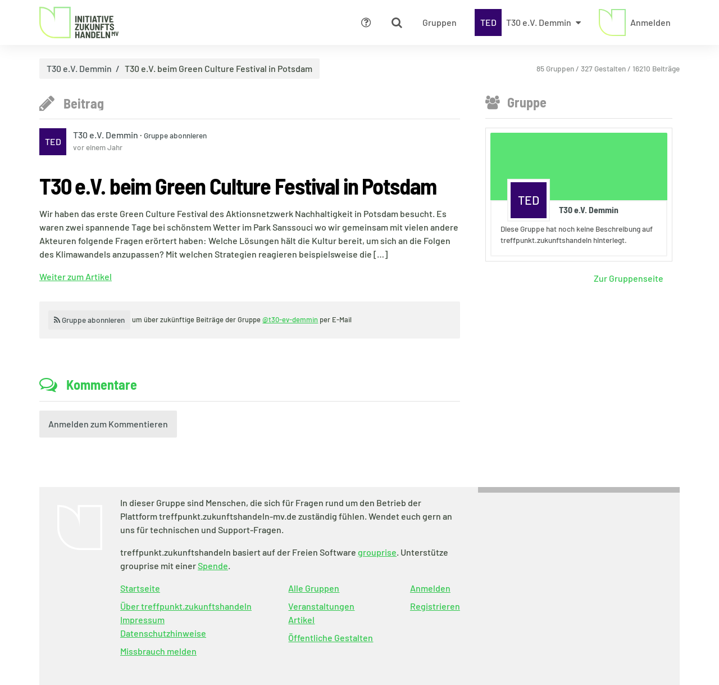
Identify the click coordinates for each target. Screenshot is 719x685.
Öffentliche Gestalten (330, 637)
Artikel (301, 619)
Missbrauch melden (158, 651)
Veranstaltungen (321, 606)
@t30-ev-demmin (290, 319)
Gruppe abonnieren (175, 135)
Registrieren (435, 606)
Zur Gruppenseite (628, 278)
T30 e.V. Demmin (79, 68)
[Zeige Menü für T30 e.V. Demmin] (528, 22)
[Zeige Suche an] (396, 22)
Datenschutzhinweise (163, 633)
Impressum (142, 619)
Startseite (140, 588)
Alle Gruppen (313, 588)
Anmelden (430, 588)
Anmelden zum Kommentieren (108, 423)
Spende (213, 565)
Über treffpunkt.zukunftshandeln (186, 606)
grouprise (377, 552)
